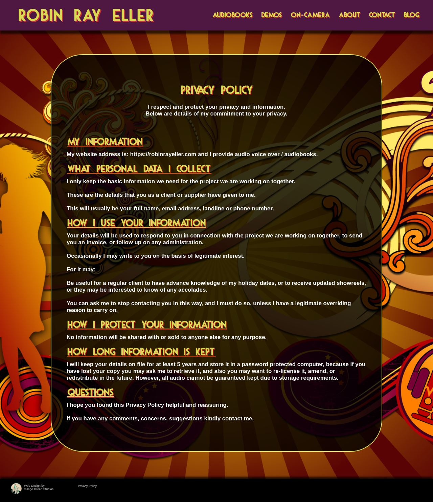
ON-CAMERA (310, 15)
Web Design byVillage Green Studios (38, 487)
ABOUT (349, 15)
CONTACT (381, 15)
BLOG (411, 15)
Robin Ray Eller (86, 15)
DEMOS (271, 15)
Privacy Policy (87, 486)
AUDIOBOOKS (232, 15)
